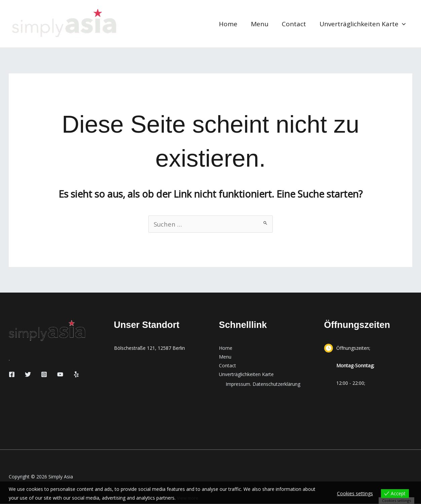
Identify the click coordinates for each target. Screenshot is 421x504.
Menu (261, 24)
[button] (402, 24)
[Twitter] (28, 375)
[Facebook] (12, 375)
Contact (295, 24)
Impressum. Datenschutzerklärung (263, 384)
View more (188, 498)
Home (230, 24)
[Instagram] (44, 375)
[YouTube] (60, 375)
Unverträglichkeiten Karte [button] (363, 24)
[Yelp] (76, 375)
